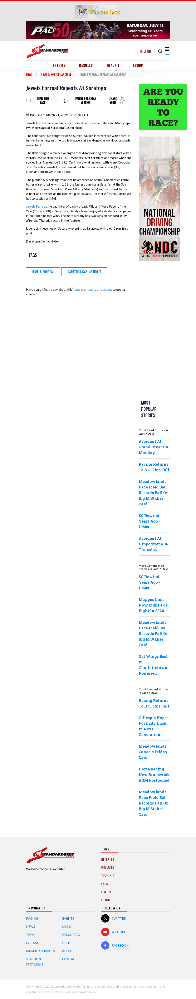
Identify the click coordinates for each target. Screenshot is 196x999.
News (29, 74)
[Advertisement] (155, 329)
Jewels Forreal (36, 206)
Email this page (42, 100)
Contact (69, 959)
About (67, 951)
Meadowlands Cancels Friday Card (153, 752)
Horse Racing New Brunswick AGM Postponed (154, 774)
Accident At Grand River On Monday (153, 447)
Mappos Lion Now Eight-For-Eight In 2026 (154, 605)
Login (147, 51)
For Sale (33, 943)
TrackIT (113, 65)
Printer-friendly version (85, 100)
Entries (59, 65)
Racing (32, 918)
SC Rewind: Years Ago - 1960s (149, 521)
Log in (78, 289)
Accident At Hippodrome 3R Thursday (153, 544)
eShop (138, 65)
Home (106, 900)
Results (86, 65)
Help (66, 943)
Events (68, 918)
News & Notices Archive (56, 74)
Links (66, 926)
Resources (71, 934)
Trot (30, 934)
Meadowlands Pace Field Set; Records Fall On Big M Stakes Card (154, 492)
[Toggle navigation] (167, 51)
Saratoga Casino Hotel (84, 271)
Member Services (40, 951)
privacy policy (87, 992)
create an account (99, 289)
